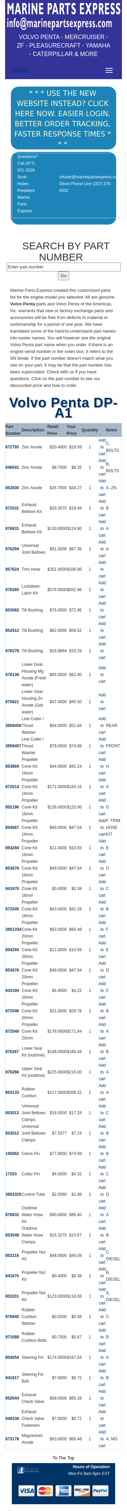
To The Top (64, 1457)
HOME (19, 70)
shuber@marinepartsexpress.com (89, 177)
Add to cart (102, 447)
